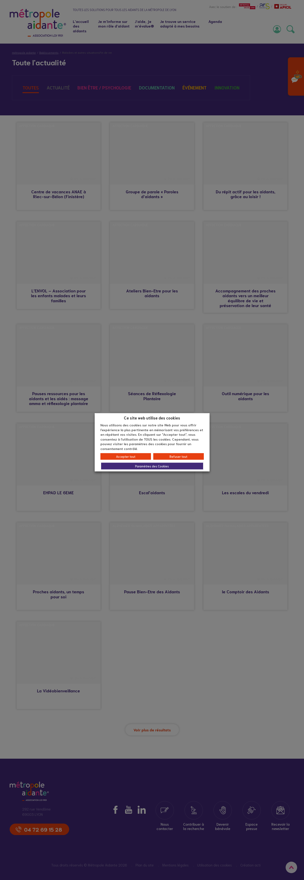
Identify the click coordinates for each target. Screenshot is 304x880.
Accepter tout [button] (125, 456)
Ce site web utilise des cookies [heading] (152, 417)
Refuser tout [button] (178, 456)
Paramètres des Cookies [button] (152, 466)
